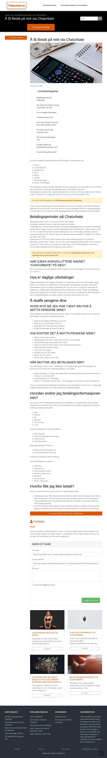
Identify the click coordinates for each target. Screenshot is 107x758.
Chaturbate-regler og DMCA (14, 733)
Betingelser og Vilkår (90, 749)
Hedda (32, 527)
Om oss (41, 749)
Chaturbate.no (16, 5)
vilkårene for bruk (48, 585)
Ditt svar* (35, 568)
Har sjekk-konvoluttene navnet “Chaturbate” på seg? (48, 106)
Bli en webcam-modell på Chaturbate (73, 5)
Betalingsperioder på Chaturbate (44, 99)
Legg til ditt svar (90, 600)
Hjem (7, 15)
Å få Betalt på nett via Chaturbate (41, 725)
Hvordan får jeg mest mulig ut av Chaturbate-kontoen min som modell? (46, 679)
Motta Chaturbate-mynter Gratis (40, 734)
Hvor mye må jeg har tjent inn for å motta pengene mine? (47, 123)
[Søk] (100, 19)
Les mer (47, 649)
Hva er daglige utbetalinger (47, 112)
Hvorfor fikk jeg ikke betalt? (47, 152)
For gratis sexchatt (41, 27)
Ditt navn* (35, 550)
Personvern (65, 749)
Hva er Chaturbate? (36, 717)
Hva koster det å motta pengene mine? (45, 131)
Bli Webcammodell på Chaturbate (68, 200)
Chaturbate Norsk (49, 5)
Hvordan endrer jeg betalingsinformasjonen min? (47, 146)
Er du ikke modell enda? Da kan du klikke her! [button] (66, 513)
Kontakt (17, 749)
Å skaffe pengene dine (45, 117)
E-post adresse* (38, 559)
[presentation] (48, 592)
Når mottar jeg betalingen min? (46, 138)
